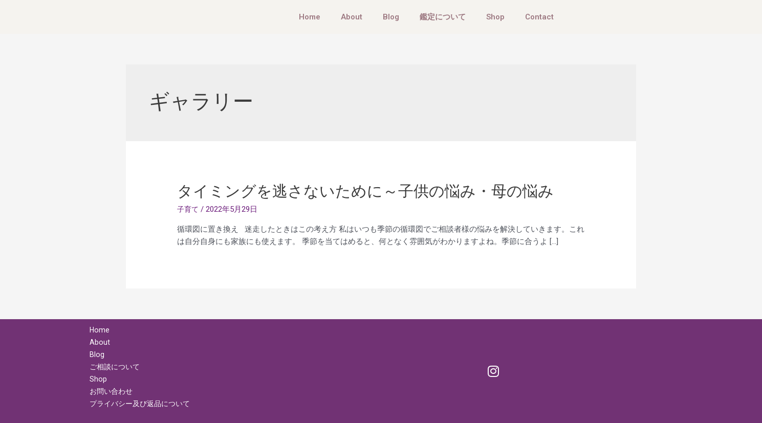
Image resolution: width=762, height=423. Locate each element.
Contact (539, 16)
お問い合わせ (113, 391)
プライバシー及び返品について (143, 403)
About (351, 16)
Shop (495, 16)
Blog (391, 16)
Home (309, 16)
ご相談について (116, 366)
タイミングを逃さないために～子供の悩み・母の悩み (365, 191)
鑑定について (443, 16)
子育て (188, 209)
